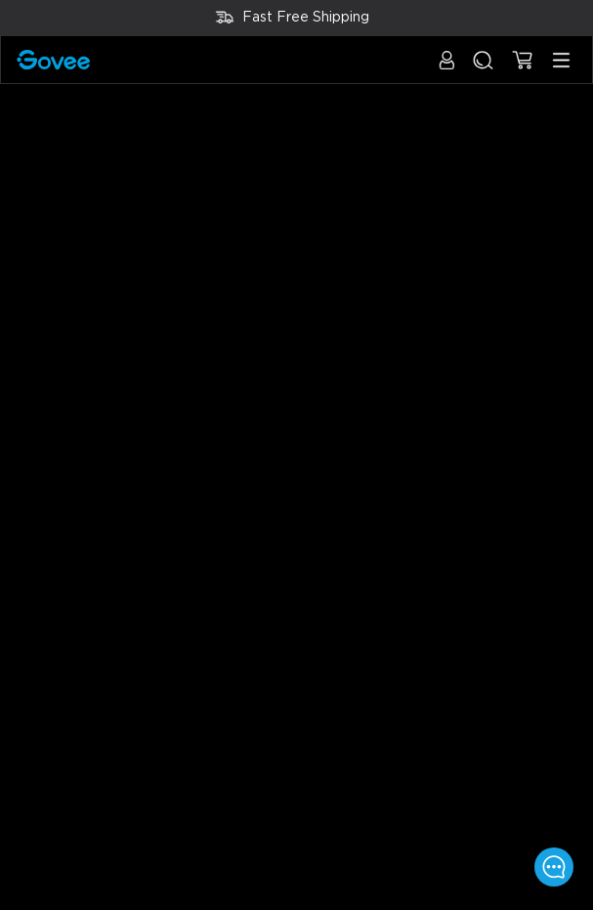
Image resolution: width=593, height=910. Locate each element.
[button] (447, 70)
